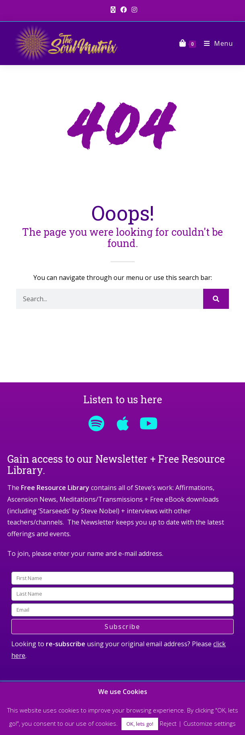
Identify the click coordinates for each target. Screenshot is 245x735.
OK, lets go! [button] (139, 723)
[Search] (216, 299)
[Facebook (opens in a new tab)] (123, 9)
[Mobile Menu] (215, 43)
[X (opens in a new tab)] (113, 9)
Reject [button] (168, 723)
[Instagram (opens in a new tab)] (133, 9)
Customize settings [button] (209, 723)
